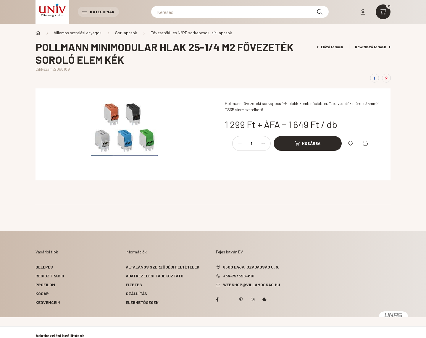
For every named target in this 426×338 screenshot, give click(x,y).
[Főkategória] (38, 33)
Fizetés (134, 284)
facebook (217, 299)
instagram (253, 299)
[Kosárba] (308, 143)
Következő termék (372, 47)
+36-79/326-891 (238, 275)
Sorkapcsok (126, 32)
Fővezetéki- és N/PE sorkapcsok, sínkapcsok (191, 32)
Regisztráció (50, 275)
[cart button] (383, 11)
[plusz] (263, 143)
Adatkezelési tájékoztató (154, 275)
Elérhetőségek (142, 302)
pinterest (241, 299)
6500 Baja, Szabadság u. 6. (251, 266)
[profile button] (363, 11)
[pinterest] (386, 78)
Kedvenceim (48, 302)
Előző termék (330, 47)
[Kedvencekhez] (350, 143)
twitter (229, 299)
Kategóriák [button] (98, 11)
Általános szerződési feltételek (162, 266)
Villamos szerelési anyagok (77, 32)
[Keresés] (240, 12)
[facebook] (374, 78)
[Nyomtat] (365, 143)
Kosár (42, 293)
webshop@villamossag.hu (251, 284)
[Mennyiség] (251, 143)
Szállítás (136, 293)
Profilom (45, 284)
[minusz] (239, 143)
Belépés (44, 266)
